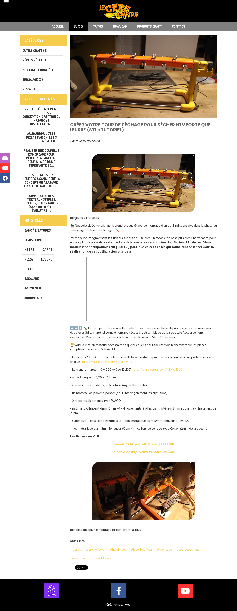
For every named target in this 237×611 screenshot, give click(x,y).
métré (29, 250)
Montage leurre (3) (37, 70)
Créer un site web (118, 604)
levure (46, 259)
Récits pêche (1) (34, 60)
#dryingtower (96, 549)
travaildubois (102, 558)
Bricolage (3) (32, 79)
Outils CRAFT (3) (35, 51)
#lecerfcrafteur (142, 549)
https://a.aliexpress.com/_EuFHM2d (107, 362)
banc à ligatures (37, 230)
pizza (28, 259)
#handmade (118, 549)
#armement (33, 288)
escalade (31, 278)
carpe (47, 250)
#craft (77, 549)
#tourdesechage (187, 549)
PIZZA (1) (28, 89)
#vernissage (80, 558)
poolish (30, 269)
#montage (164, 549)
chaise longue (35, 240)
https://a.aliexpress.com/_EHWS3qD (157, 369)
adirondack (33, 298)
